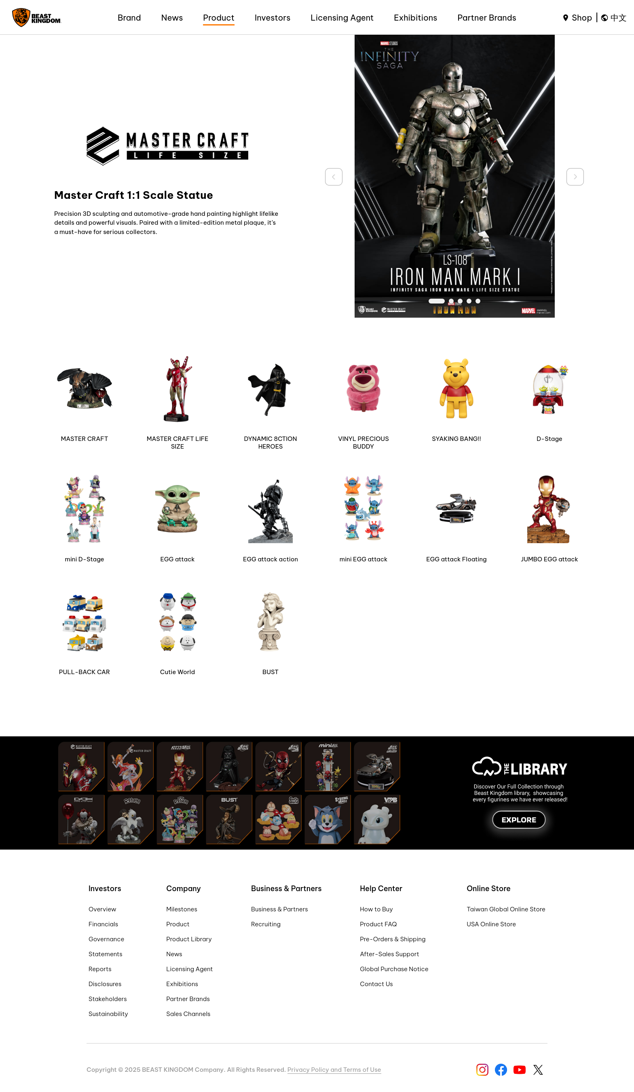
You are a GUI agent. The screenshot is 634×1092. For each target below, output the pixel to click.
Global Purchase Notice (394, 969)
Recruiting (266, 924)
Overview (102, 909)
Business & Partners (286, 888)
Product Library (189, 939)
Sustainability (108, 1014)
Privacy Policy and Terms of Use (334, 1069)
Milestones (181, 909)
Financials (103, 924)
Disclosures (105, 984)
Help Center (381, 888)
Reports (100, 969)
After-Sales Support (389, 954)
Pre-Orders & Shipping (392, 939)
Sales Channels (188, 1014)
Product (219, 18)
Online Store (489, 888)
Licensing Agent (342, 18)
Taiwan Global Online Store (506, 909)
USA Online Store (491, 924)
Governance (106, 939)
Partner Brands (486, 18)
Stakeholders (108, 999)
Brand (129, 18)
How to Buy (376, 909)
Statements (106, 954)
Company (183, 888)
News (172, 18)
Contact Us (376, 984)
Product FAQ (378, 924)
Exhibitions (415, 18)
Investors (272, 18)
